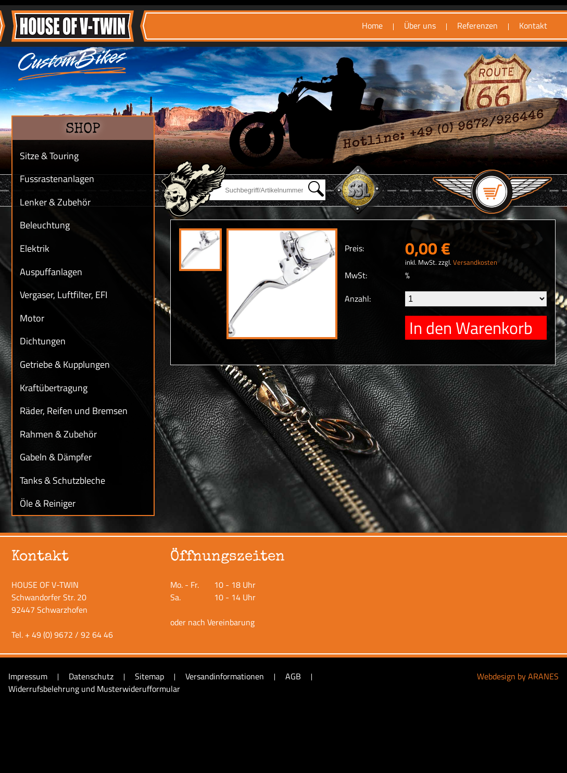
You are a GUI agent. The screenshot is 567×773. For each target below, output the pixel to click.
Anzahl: (358, 298)
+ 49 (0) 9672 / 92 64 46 (69, 634)
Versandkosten (475, 262)
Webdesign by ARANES (518, 676)
